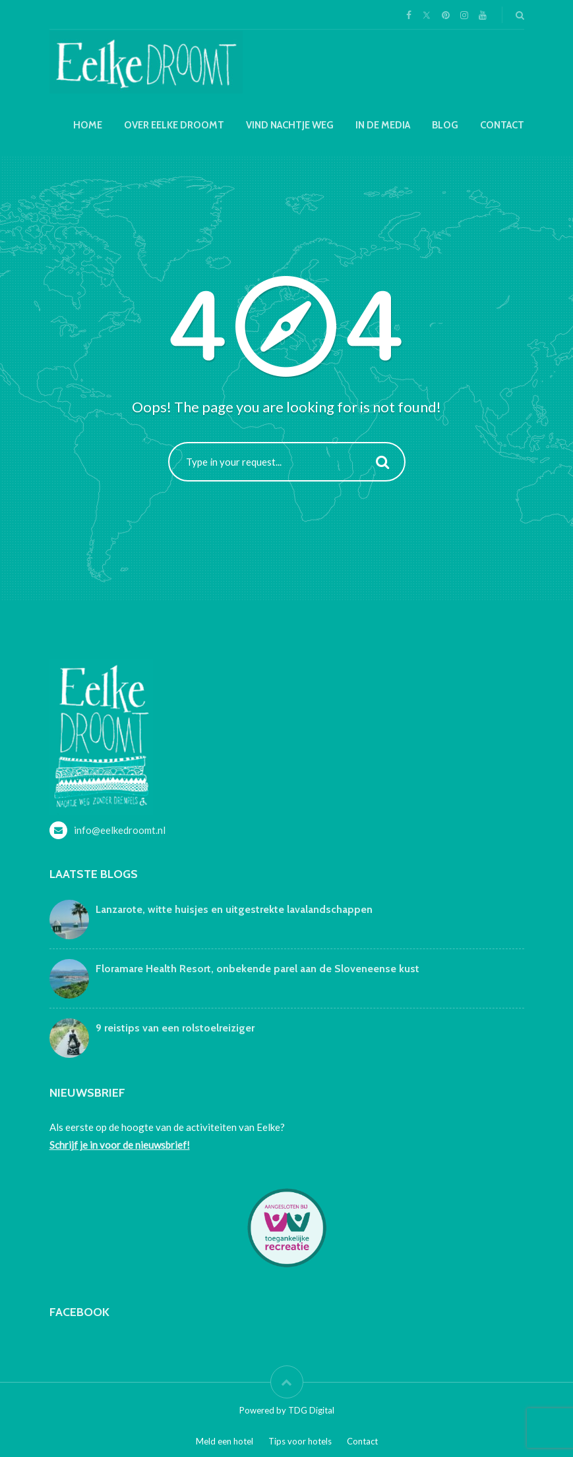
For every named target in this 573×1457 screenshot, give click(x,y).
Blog (445, 125)
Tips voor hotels (300, 1441)
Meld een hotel (224, 1441)
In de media (382, 125)
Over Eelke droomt (174, 125)
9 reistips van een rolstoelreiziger (175, 1028)
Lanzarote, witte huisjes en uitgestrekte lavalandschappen (234, 909)
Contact (502, 125)
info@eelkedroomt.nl (120, 830)
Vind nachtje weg (290, 125)
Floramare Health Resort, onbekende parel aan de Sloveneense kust (257, 968)
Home (87, 125)
